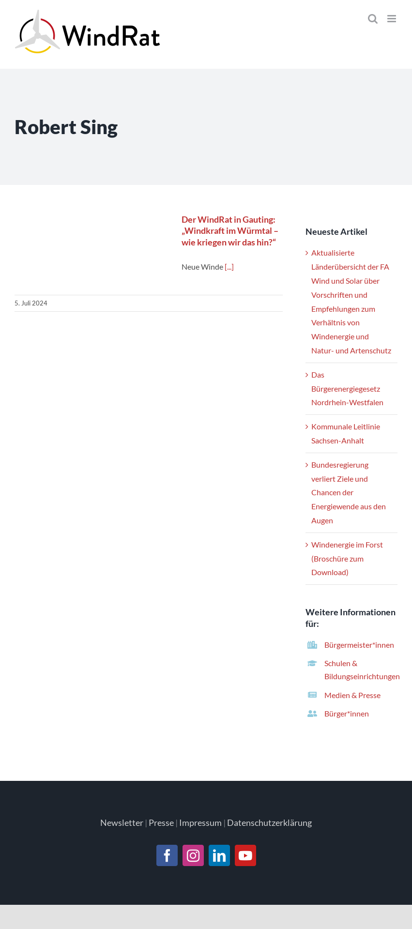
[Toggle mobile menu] (392, 19)
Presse (161, 822)
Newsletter (121, 822)
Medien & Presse (352, 695)
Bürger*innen (346, 713)
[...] (229, 266)
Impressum (200, 822)
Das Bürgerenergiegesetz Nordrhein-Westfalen (347, 388)
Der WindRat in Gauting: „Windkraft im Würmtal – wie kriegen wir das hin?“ (230, 230)
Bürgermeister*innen (359, 644)
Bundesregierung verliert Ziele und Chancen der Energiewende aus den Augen (348, 492)
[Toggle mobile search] (373, 19)
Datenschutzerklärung (269, 822)
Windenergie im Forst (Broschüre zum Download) (347, 558)
